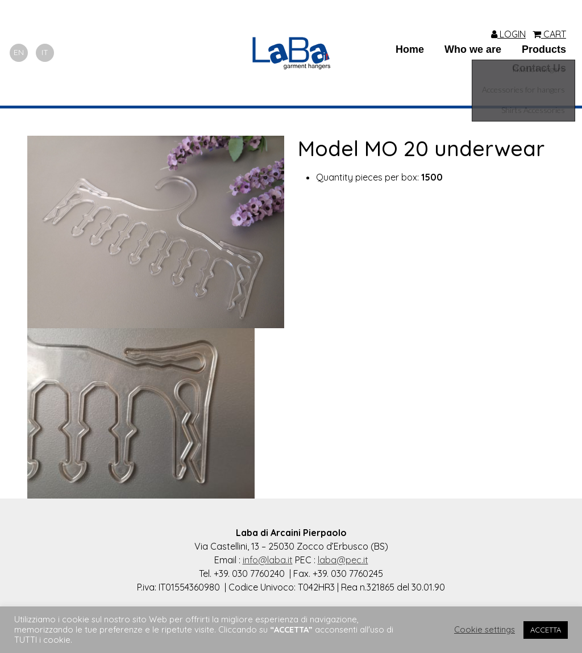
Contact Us (539, 68)
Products (544, 49)
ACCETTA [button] (545, 629)
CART (549, 34)
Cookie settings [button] (484, 630)
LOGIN (508, 34)
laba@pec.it (343, 560)
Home (410, 49)
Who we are (472, 49)
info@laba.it (268, 560)
